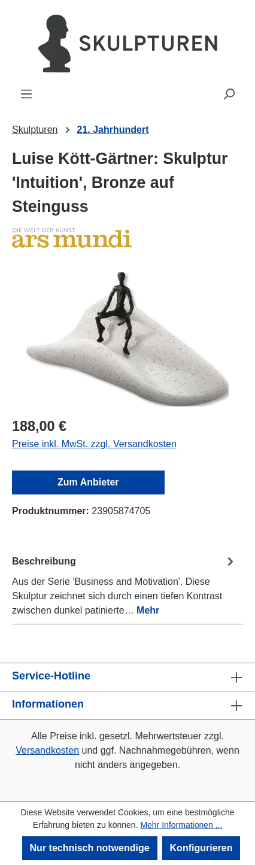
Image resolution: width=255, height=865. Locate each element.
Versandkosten (47, 750)
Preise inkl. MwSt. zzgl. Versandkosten (94, 444)
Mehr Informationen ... (181, 825)
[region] (127, 339)
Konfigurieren (201, 848)
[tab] (124, 585)
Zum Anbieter (88, 482)
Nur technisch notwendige (90, 848)
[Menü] (26, 94)
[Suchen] (228, 94)
